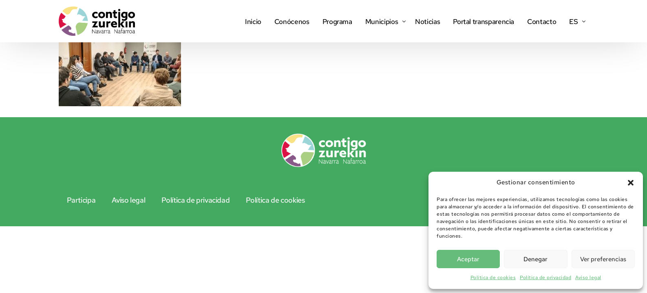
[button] (631, 183)
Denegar (535, 259)
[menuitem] (575, 21)
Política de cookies (493, 277)
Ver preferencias (603, 259)
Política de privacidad (545, 277)
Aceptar (468, 259)
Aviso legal (588, 277)
